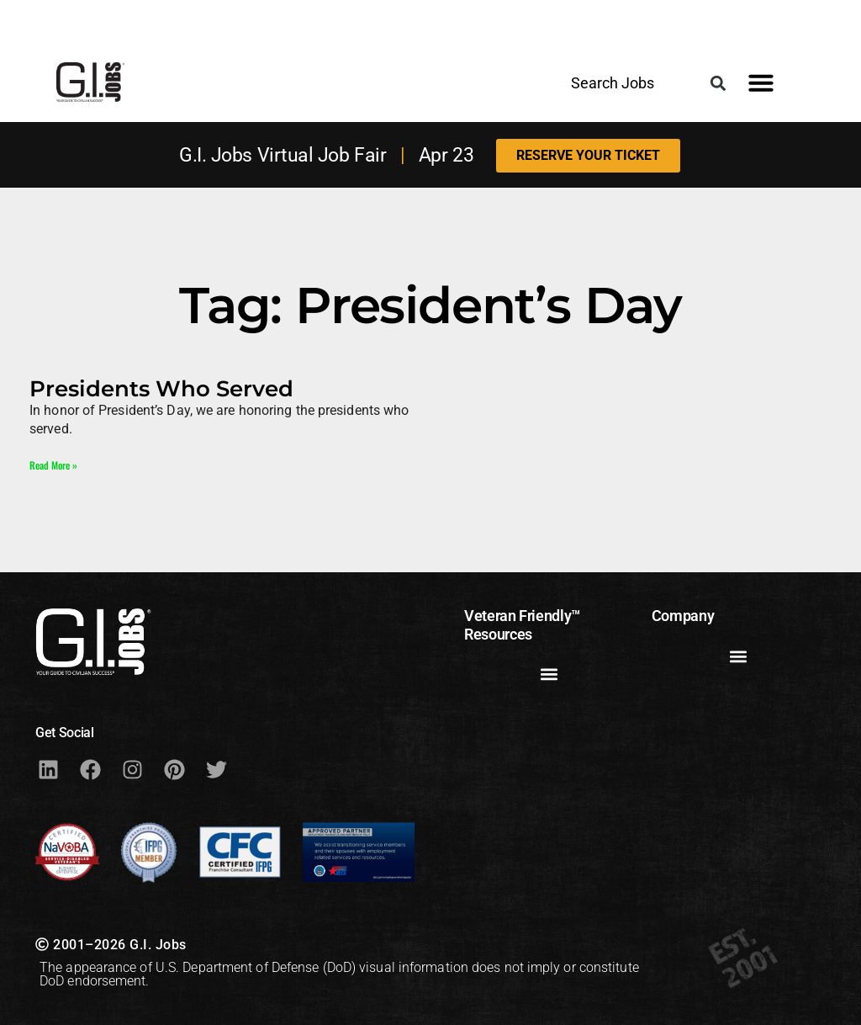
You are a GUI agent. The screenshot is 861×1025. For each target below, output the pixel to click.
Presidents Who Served (161, 388)
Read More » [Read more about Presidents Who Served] (53, 465)
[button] (718, 83)
